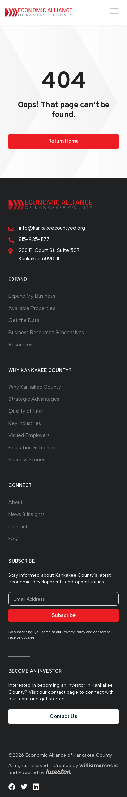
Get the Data (23, 320)
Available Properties (31, 308)
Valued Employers (29, 435)
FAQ (13, 539)
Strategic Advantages (33, 399)
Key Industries (24, 423)
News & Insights (26, 514)
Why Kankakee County (34, 387)
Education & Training (32, 448)
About (15, 502)
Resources (20, 345)
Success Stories (26, 460)
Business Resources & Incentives (46, 332)
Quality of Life (25, 411)
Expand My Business (31, 296)
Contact (18, 527)
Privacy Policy (73, 632)
